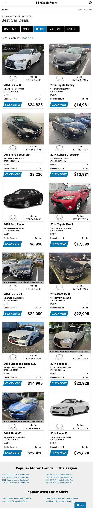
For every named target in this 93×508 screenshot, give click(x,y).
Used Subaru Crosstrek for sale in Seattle (62, 498)
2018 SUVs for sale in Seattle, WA (59, 483)
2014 (40, 29)
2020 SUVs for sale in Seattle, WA (59, 480)
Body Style (11, 29)
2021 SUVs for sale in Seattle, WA (15, 480)
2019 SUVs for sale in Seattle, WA (15, 483)
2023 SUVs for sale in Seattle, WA (15, 477)
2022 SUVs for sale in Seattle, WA (59, 477)
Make (27, 29)
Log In (79, 9)
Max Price (56, 29)
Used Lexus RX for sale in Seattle (15, 501)
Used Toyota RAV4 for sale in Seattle (16, 498)
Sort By (72, 29)
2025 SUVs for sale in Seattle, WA (15, 475)
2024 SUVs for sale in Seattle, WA (59, 475)
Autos (4, 9)
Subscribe (88, 9)
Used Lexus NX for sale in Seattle (59, 501)
